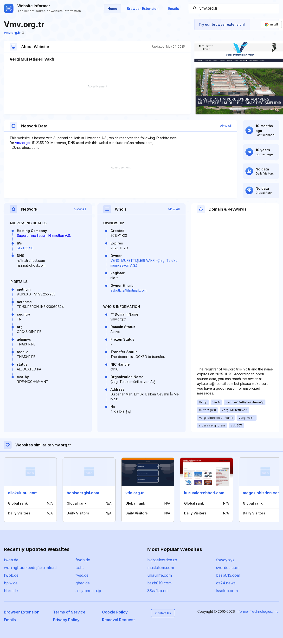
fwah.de (83, 559)
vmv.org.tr (14, 33)
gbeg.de (83, 583)
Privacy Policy (66, 619)
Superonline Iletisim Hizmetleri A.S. (44, 235)
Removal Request (118, 619)
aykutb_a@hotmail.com (128, 290)
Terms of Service (69, 612)
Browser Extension (143, 8)
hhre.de (11, 590)
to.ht (80, 567)
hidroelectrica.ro (162, 559)
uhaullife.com (159, 575)
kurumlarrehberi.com (204, 492)
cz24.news (226, 583)
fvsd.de (82, 575)
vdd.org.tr (134, 492)
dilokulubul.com (23, 492)
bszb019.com (159, 583)
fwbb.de (11, 575)
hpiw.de (11, 583)
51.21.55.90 (25, 248)
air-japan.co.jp (88, 590)
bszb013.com (228, 575)
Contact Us (163, 613)
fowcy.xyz (225, 559)
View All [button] (226, 126)
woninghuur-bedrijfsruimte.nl (30, 567)
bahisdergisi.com (83, 492)
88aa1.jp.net (158, 590)
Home (112, 8)
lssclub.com (227, 590)
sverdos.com (227, 567)
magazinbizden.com (262, 492)
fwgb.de (11, 559)
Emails (173, 8)
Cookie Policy (115, 612)
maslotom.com (160, 567)
